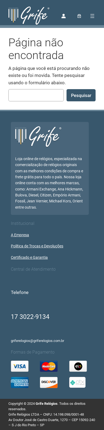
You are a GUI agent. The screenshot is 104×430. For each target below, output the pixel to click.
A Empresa (20, 235)
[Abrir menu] (92, 16)
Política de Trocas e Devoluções (37, 246)
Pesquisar (81, 95)
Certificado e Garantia (29, 257)
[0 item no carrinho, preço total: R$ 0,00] (79, 16)
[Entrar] (63, 16)
